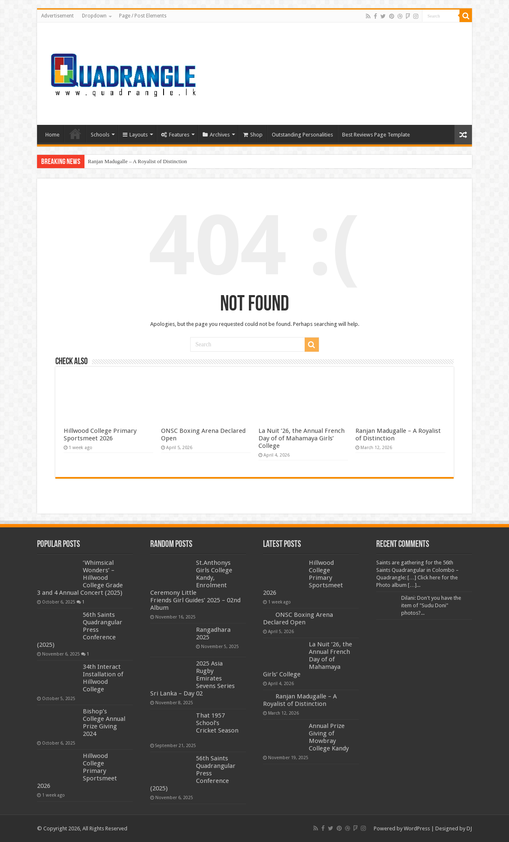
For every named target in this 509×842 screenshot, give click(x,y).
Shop (253, 135)
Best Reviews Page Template (376, 135)
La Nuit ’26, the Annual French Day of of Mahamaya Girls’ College (301, 438)
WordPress (417, 828)
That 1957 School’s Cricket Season (217, 723)
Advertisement (57, 16)
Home (52, 135)
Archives (216, 135)
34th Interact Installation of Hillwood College (103, 678)
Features (175, 135)
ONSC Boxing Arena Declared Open (298, 618)
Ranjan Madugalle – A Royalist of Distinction (137, 161)
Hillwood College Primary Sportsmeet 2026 (100, 434)
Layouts (135, 135)
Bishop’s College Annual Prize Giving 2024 (104, 723)
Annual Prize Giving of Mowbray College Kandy (329, 737)
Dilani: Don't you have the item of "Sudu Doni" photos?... (431, 605)
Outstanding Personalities (302, 135)
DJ (469, 828)
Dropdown (94, 16)
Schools (100, 135)
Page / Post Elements (142, 16)
